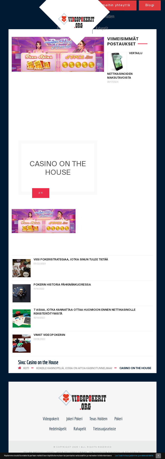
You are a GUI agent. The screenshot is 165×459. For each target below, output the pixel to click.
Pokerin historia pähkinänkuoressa (62, 284)
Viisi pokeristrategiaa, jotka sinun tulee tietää (71, 259)
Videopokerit (51, 418)
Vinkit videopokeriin (49, 335)
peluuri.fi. (133, 452)
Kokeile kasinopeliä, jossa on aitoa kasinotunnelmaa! (74, 368)
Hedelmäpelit (58, 428)
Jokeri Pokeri (74, 418)
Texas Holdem (105, 16)
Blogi (150, 5)
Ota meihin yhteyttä (112, 5)
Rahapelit (102, 28)
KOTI (26, 368)
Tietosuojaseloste (104, 428)
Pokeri (118, 418)
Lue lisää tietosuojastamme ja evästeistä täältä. (134, 456)
